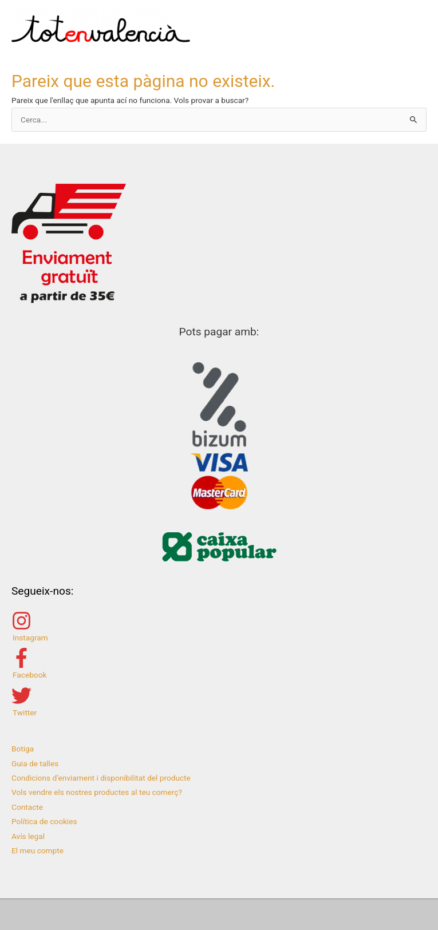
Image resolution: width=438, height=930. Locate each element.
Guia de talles (34, 763)
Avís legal (28, 836)
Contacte (27, 807)
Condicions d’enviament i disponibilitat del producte (101, 777)
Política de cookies (44, 821)
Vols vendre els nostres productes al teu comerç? (96, 792)
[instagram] (219, 626)
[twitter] (219, 701)
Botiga (22, 748)
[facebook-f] (219, 663)
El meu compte (37, 850)
